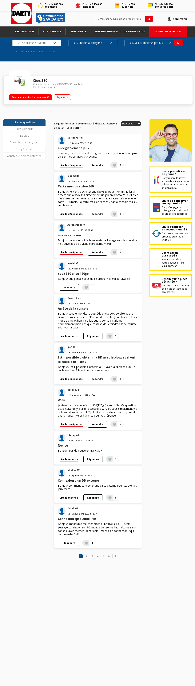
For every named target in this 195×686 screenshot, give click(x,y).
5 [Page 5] (103, 556)
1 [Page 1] (81, 556)
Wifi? (61, 400)
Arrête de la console (73, 309)
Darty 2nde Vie (24, 149)
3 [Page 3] (92, 556)
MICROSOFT (61, 84)
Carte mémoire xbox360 (76, 186)
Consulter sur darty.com (24, 142)
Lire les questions (24, 122)
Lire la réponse (69, 336)
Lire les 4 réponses (71, 252)
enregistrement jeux (73, 148)
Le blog (24, 135)
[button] (115, 556)
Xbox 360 (40, 80)
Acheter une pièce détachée (24, 156)
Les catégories (24, 31)
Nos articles (79, 31)
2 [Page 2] (86, 556)
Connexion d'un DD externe (78, 481)
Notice (63, 446)
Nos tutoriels (52, 31)
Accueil (20, 51)
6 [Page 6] (109, 556)
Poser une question (168, 31)
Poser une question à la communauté (30, 97)
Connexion (180, 19)
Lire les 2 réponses (71, 165)
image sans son (69, 235)
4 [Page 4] (97, 556)
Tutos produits (24, 129)
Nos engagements (106, 31)
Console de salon (42, 84)
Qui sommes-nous (134, 31)
